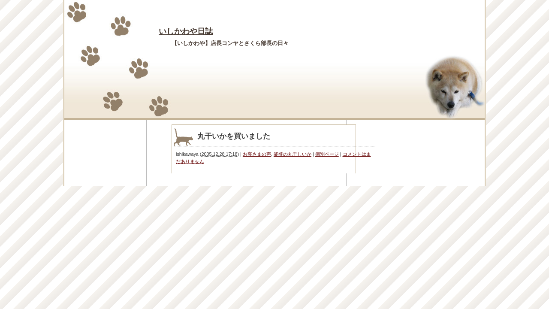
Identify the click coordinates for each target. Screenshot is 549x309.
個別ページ (327, 154)
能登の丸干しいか (292, 154)
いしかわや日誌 (186, 31)
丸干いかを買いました (233, 136)
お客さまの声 (257, 154)
